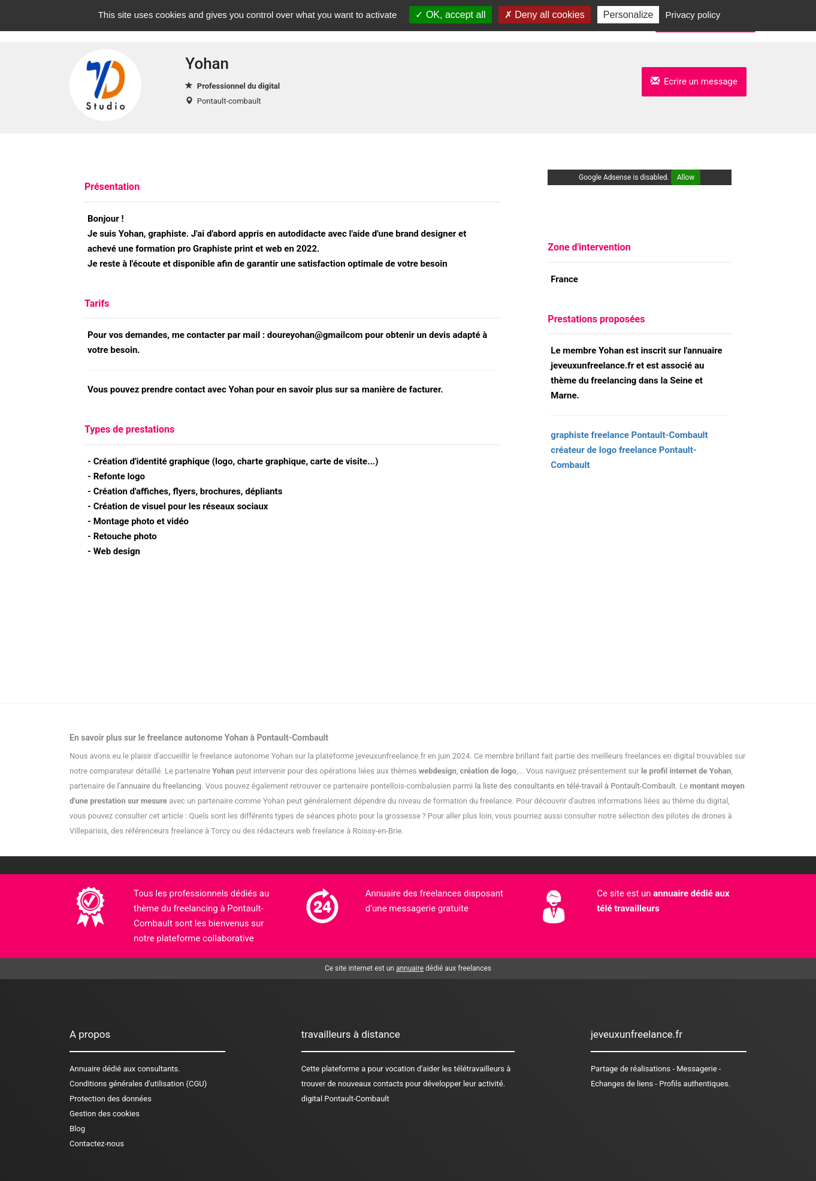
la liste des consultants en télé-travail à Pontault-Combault (575, 785)
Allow (686, 177)
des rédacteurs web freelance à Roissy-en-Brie (322, 830)
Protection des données (110, 1098)
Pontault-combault (229, 100)
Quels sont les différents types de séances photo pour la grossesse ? (307, 815)
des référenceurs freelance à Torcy (170, 830)
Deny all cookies (544, 15)
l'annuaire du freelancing (159, 785)
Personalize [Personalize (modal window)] (628, 15)
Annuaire (84, 1068)
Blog (77, 1128)
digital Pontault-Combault (345, 1098)
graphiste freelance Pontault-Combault (629, 435)
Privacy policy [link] (693, 15)
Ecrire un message (694, 81)
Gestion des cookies (104, 1113)
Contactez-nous (96, 1143)
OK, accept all (450, 15)
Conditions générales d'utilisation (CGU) (138, 1083)
